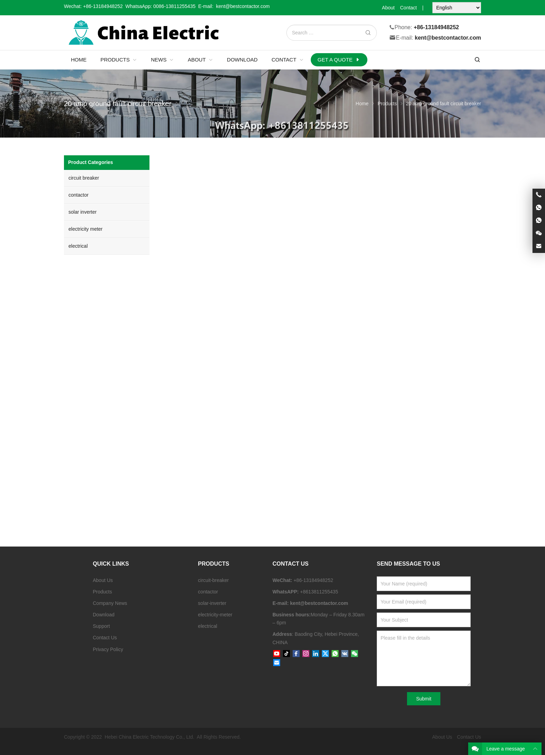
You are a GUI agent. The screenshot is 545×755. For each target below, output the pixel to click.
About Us (103, 580)
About (388, 7)
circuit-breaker (213, 580)
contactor (78, 195)
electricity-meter (215, 614)
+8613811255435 (319, 591)
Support (101, 626)
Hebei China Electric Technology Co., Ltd (149, 737)
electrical (78, 246)
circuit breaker (83, 178)
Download (103, 614)
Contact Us (105, 637)
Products (102, 591)
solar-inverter (212, 603)
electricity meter (85, 229)
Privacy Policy (108, 649)
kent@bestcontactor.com (448, 38)
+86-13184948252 (103, 6)
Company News (110, 603)
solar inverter (82, 212)
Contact (408, 7)
